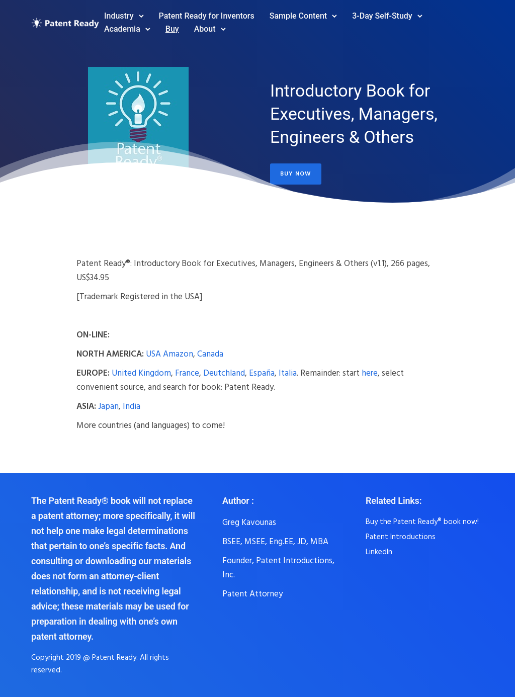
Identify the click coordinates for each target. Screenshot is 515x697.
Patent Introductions (401, 537)
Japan (108, 406)
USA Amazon (169, 354)
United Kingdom (141, 373)
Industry (119, 16)
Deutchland (224, 373)
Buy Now (295, 173)
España (262, 373)
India (131, 406)
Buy (172, 29)
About (205, 29)
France (187, 373)
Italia (288, 373)
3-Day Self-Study (382, 16)
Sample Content (298, 16)
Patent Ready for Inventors (206, 16)
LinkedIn (379, 552)
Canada (210, 354)
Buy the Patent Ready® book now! (422, 521)
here (370, 373)
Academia (122, 29)
